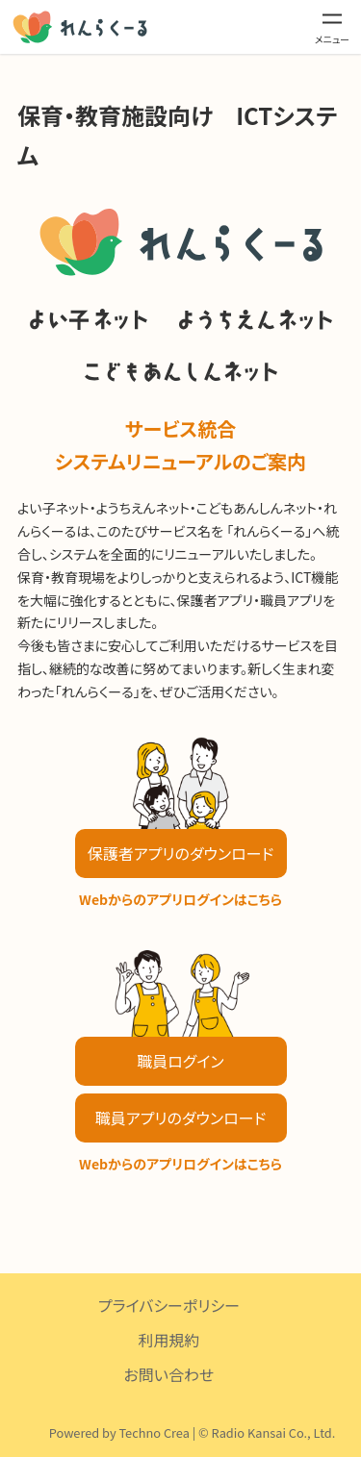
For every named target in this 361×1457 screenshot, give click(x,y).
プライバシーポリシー (169, 1305)
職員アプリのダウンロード (180, 1117)
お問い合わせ (169, 1374)
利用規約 (168, 1339)
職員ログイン (180, 1060)
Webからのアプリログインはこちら (180, 899)
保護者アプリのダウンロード (180, 853)
